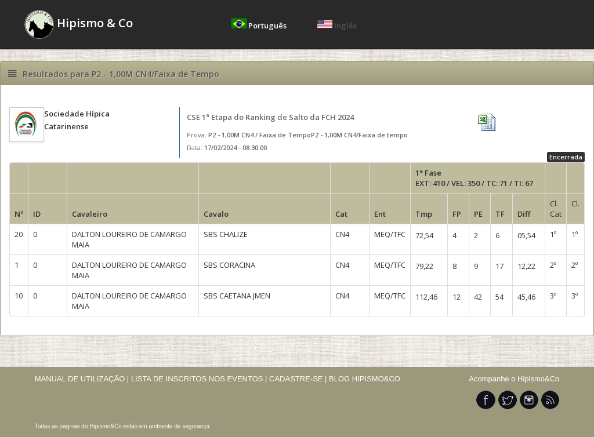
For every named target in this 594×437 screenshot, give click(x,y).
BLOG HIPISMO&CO (364, 378)
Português (259, 25)
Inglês (337, 25)
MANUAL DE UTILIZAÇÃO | (82, 378)
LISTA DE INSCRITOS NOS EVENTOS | (199, 378)
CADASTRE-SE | (299, 378)
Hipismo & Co (78, 24)
